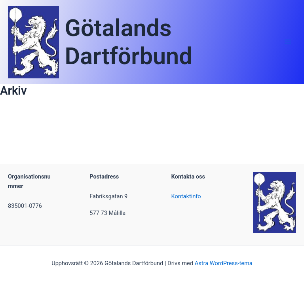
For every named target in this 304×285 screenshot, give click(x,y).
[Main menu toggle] (287, 42)
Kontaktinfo (186, 196)
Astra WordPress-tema (224, 263)
